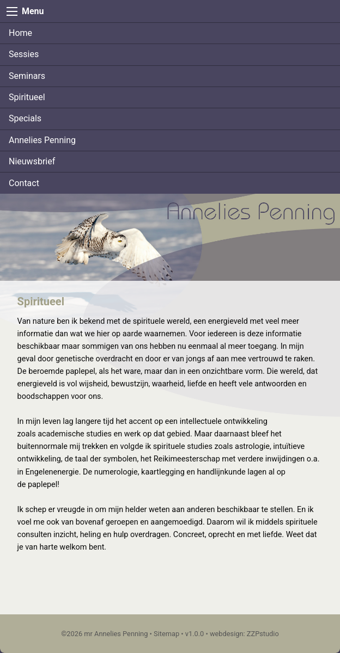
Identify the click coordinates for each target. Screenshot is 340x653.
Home (20, 33)
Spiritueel (27, 97)
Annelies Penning (42, 140)
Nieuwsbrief (32, 161)
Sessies (24, 54)
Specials (25, 118)
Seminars (27, 76)
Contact (24, 183)
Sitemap (166, 634)
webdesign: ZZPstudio (244, 634)
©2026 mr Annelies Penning (104, 634)
